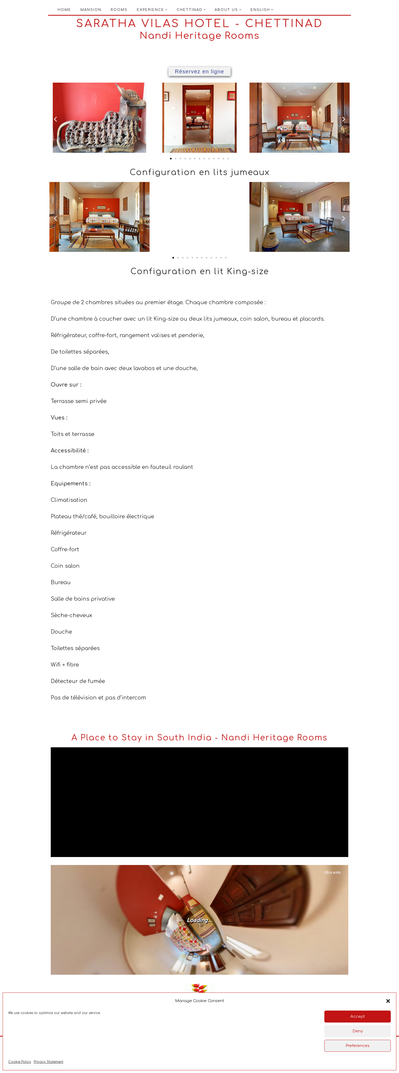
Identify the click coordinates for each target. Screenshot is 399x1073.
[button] (388, 1001)
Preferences (358, 1046)
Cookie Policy (19, 1062)
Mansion (90, 10)
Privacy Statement (48, 1062)
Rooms (119, 10)
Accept (357, 1016)
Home (64, 10)
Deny (358, 1031)
